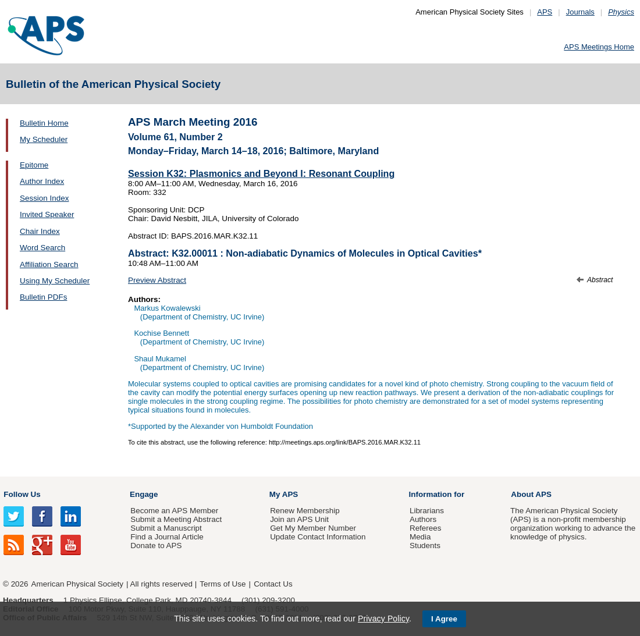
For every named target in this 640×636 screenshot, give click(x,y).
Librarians (427, 510)
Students (425, 545)
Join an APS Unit (299, 519)
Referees (426, 528)
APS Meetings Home (599, 46)
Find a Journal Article (166, 536)
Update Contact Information (317, 536)
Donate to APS (156, 545)
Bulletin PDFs (43, 297)
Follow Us (21, 494)
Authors (423, 519)
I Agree (444, 618)
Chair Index (40, 231)
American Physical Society (77, 584)
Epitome (34, 165)
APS (544, 12)
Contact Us (273, 584)
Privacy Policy (383, 618)
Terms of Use (223, 584)
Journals (580, 12)
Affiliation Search (49, 264)
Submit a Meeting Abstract (176, 519)
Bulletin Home (44, 123)
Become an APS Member (174, 510)
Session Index (44, 198)
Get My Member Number (313, 528)
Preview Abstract (157, 280)
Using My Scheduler (55, 280)
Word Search (42, 247)
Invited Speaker (47, 214)
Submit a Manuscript (165, 528)
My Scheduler (43, 139)
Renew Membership (305, 510)
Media (420, 536)
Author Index (42, 181)
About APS (531, 494)
